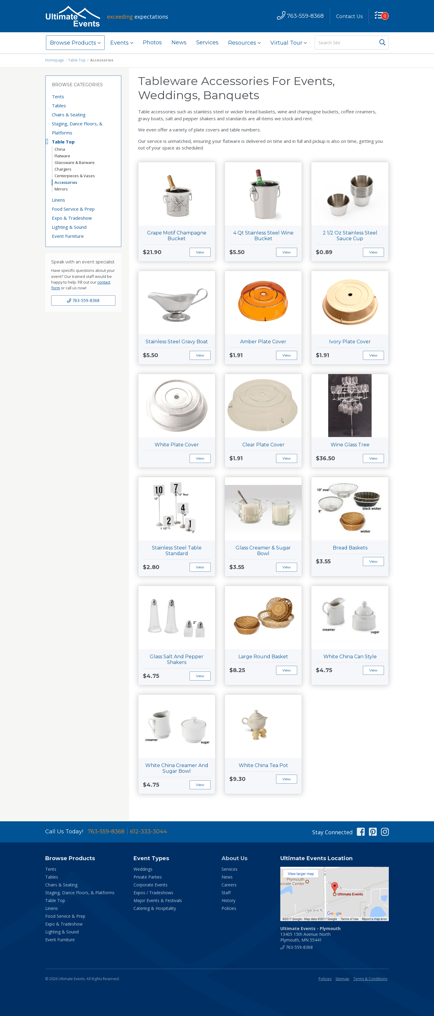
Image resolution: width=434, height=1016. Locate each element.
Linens (58, 200)
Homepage (54, 60)
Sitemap (342, 978)
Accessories (66, 182)
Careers (229, 885)
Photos (152, 42)
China (60, 149)
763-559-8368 (83, 300)
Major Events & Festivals (158, 900)
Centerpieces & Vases (75, 175)
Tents (58, 96)
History (228, 900)
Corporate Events (151, 885)
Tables (59, 105)
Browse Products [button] (75, 42)
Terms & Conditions (370, 978)
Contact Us (348, 16)
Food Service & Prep (73, 209)
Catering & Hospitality (155, 908)
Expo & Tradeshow (72, 218)
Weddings (143, 869)
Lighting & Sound (69, 227)
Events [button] (121, 42)
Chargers (63, 169)
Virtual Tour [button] (288, 42)
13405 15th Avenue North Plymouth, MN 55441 (310, 934)
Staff (226, 892)
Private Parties (148, 877)
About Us (234, 858)
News (179, 42)
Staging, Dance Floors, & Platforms (77, 128)
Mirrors (61, 189)
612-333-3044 (148, 831)
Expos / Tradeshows (153, 892)
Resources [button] (244, 42)
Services (207, 42)
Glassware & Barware (75, 162)
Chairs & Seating (69, 115)
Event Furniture (68, 236)
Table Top (77, 60)
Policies (229, 908)
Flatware (62, 156)
